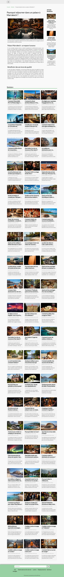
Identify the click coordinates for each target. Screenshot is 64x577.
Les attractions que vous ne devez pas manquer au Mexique (15, 173)
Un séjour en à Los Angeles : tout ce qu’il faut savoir (15, 315)
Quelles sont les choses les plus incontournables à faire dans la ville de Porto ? (32, 198)
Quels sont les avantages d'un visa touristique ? (51, 22)
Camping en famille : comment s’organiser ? (48, 409)
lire (37, 50)
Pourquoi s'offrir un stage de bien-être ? (32, 172)
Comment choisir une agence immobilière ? (30, 220)
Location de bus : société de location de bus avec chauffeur (14, 268)
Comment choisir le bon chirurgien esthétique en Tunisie (48, 126)
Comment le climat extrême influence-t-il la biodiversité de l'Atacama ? (31, 103)
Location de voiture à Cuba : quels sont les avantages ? (47, 244)
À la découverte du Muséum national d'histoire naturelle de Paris (14, 410)
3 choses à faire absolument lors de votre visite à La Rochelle (14, 291)
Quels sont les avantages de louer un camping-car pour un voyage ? (48, 268)
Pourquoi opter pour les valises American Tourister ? (51, 39)
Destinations (21, 569)
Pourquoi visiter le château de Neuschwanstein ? (47, 480)
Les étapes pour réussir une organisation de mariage (31, 386)
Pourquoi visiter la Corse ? (32, 432)
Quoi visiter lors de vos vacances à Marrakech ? (31, 149)
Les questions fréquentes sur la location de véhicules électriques (15, 126)
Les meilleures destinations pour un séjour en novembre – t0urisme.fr (47, 151)
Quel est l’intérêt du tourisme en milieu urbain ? (48, 504)
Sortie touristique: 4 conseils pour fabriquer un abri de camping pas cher (15, 197)
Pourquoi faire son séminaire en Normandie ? (15, 385)
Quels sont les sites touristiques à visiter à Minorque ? (48, 197)
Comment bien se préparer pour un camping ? (32, 409)
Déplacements (42, 569)
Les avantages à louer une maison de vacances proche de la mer (32, 244)
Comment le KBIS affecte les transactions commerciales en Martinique (15, 151)
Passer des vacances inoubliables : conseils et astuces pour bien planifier (15, 220)
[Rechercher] (30, 566)
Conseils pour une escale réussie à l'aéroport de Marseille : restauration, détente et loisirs (31, 127)
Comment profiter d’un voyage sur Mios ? (48, 314)
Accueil (8, 7)
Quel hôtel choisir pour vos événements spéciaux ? (32, 457)
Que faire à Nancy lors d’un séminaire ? (31, 314)
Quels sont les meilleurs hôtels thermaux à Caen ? (15, 243)
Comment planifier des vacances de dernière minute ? (48, 362)
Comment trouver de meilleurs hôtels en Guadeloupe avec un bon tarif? (48, 340)
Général (12, 7)
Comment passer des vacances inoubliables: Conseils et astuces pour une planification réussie (48, 221)
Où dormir (29, 569)
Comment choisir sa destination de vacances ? (48, 456)
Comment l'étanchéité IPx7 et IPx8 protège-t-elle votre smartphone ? (14, 102)
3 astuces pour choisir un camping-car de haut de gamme (14, 433)
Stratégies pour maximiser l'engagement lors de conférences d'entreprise (49, 102)
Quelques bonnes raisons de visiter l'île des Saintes (48, 385)
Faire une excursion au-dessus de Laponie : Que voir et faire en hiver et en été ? (15, 458)
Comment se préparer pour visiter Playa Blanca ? (15, 503)
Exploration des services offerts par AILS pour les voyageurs (48, 173)
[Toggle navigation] (8, 2)
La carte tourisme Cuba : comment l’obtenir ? (14, 361)
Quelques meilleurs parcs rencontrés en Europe (32, 361)
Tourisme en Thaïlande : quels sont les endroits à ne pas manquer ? (31, 291)
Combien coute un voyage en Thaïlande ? (49, 527)
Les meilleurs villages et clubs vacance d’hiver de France (14, 480)
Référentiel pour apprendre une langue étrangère (14, 528)
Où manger (15, 570)
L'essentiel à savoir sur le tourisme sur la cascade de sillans (51, 57)
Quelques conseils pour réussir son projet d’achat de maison (32, 504)
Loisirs (35, 569)
